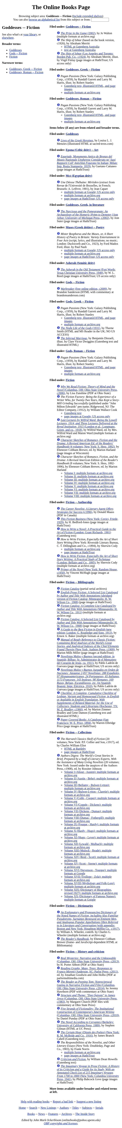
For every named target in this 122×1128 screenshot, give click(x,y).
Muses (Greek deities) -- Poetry (85, 227)
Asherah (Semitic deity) (80, 263)
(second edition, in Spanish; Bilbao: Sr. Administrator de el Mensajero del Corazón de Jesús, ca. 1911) (86, 659)
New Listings (48, 1107)
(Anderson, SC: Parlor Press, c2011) (87, 970)
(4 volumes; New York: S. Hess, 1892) (87, 443)
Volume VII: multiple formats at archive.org (89, 492)
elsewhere (8, 37)
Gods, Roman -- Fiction (80, 350)
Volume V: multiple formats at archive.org (88, 486)
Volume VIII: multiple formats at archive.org (90, 496)
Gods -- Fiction (18, 53)
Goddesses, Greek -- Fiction (25, 69)
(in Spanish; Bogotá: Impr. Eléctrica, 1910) (88, 678)
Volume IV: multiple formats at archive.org (89, 482)
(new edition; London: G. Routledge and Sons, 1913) (84, 631)
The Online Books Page (61, 7)
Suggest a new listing (88, 1101)
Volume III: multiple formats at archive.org (89, 479)
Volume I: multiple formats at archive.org (88, 473)
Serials (99, 1107)
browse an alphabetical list (44, 19)
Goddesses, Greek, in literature (85, 204)
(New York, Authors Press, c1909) (88, 644)
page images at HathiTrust (79, 552)
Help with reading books (35, 1101)
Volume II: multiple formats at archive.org (88, 476)
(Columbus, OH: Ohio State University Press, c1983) (87, 998)
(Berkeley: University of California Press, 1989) (85, 1024)
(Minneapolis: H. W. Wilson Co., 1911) (87, 609)
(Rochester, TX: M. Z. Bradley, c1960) (88, 701)
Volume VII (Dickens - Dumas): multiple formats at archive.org (88, 813)
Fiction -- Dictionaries (79, 905)
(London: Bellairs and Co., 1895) (87, 559)
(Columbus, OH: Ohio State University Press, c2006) (87, 390)
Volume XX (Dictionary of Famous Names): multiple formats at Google (90, 898)
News (41, 1113)
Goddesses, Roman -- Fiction (26, 72)
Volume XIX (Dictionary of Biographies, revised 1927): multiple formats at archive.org (91, 891)
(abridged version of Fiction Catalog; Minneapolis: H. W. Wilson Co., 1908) (87, 597)
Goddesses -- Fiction (78, 26)
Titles (75, 1107)
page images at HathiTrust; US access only (89, 198)
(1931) (80, 328)
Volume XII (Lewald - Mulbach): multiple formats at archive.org (88, 845)
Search (33, 1107)
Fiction (13, 56)
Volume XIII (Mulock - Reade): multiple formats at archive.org (88, 852)
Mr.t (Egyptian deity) (79, 175)
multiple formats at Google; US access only (89, 192)
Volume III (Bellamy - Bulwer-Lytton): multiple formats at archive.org (87, 787)
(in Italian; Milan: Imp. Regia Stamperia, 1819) (87, 161)
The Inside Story (85, 1113)
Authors (64, 1107)
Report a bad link (63, 1101)
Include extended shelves (87, 16)
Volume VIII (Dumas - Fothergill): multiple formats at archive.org (89, 819)
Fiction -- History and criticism (85, 951)
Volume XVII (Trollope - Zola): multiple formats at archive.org (88, 878)
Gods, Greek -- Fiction (80, 301)
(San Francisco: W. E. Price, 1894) (82, 721)
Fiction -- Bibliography (80, 582)
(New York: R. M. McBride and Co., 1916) (88, 1034)
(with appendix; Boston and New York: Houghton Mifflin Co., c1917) (88, 920)
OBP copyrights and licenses (60, 1123)
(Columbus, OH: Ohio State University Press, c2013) (88, 960)
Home (22, 1107)
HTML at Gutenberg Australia (81, 46)
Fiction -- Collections (79, 732)
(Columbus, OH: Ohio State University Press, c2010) (88, 1012)
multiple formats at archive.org (82, 92)
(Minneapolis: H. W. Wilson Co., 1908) (87, 622)
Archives (66, 1113)
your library (30, 34)
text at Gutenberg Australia (80, 49)
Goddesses (15, 50)
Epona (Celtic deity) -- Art (82, 149)
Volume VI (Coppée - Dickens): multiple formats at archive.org (88, 806)
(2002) (78, 33)
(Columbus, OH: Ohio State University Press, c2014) (86, 985)
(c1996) (85, 510)
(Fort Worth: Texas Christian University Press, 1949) (86, 271)
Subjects (87, 1107)
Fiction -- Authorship (79, 502)
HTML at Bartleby (75, 748)
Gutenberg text (72, 413)
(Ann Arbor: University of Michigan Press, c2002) (87, 214)
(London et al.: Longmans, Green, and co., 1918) (87, 424)
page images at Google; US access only (87, 416)
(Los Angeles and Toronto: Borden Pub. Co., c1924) (85, 55)
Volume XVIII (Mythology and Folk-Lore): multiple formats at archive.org (89, 885)
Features (53, 1113)
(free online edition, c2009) (84, 288)
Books (31, 1113)
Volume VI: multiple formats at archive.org (89, 489)
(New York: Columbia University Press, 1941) (88, 1073)
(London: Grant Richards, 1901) (86, 531)
